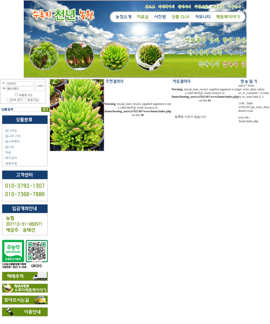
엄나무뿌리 (12, 141)
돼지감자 (11, 158)
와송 (8, 152)
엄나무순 (11, 130)
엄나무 (9, 147)
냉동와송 (11, 163)
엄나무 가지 (13, 136)
